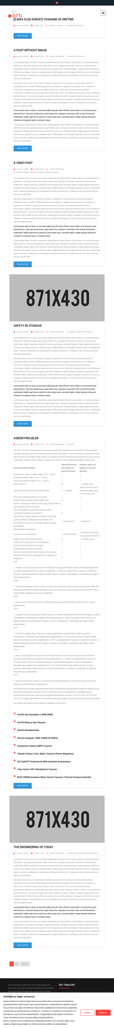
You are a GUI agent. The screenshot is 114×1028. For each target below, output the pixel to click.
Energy (27, 172)
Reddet (87, 1013)
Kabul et (103, 1013)
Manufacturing (44, 172)
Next (25, 964)
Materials (55, 172)
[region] (57, 1010)
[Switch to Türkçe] (57, 2)
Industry (33, 172)
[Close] (112, 993)
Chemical (19, 172)
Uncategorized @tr (76, 25)
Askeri (71, 444)
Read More (22, 36)
